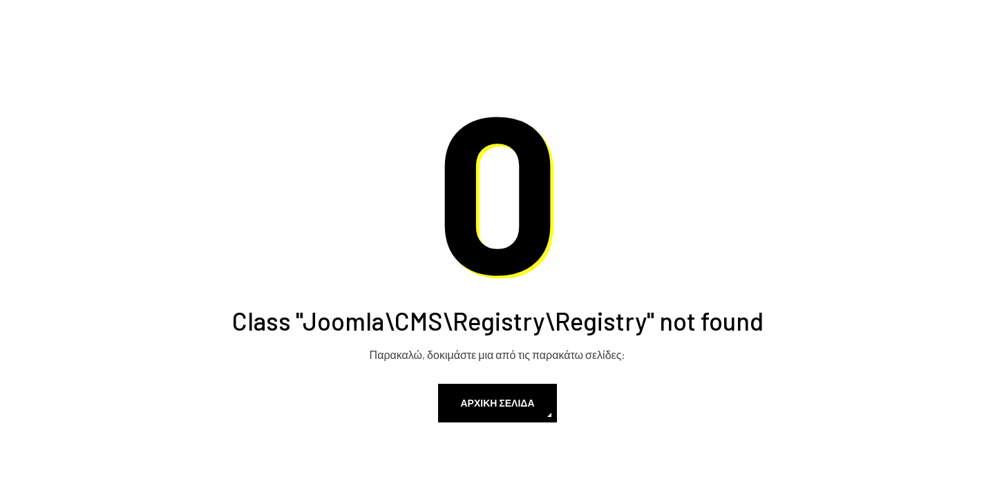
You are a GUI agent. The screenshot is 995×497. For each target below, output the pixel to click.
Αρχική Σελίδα (497, 403)
